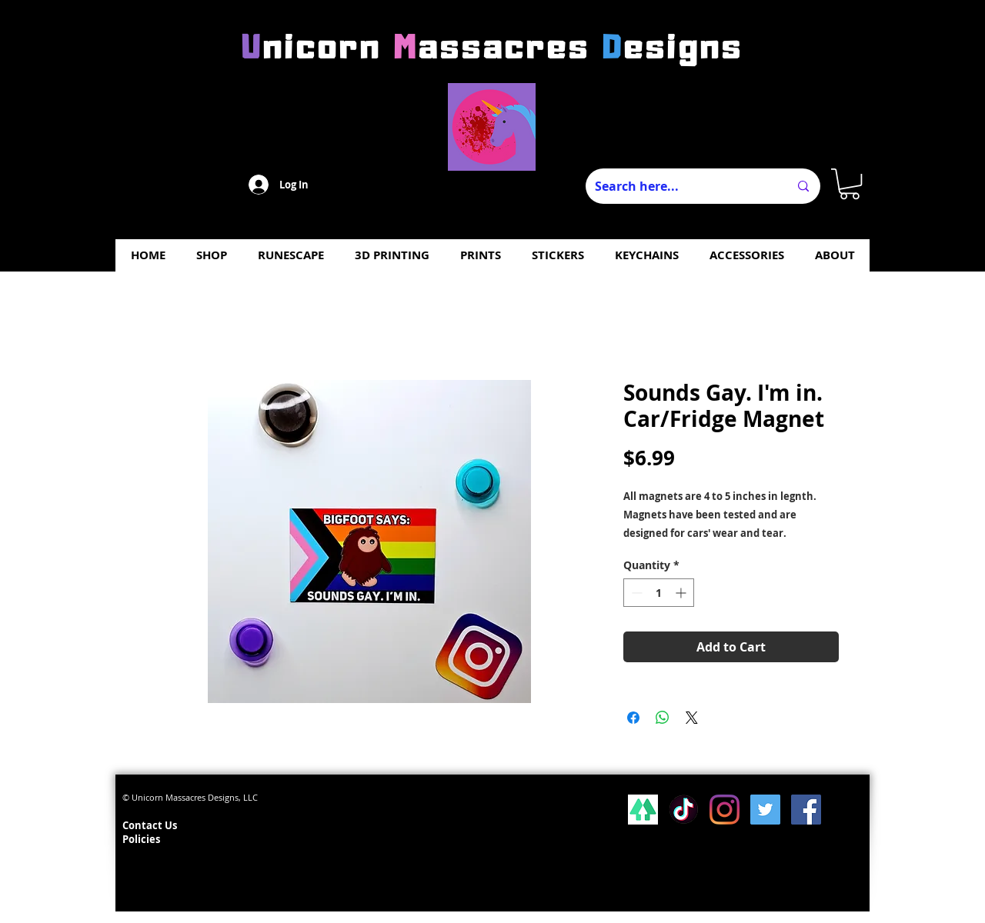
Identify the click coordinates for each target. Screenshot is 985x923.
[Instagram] (725, 810)
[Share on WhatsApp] (662, 717)
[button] (849, 183)
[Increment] (682, 592)
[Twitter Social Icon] (765, 810)
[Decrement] (635, 592)
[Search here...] (680, 186)
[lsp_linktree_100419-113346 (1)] (643, 810)
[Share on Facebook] (633, 717)
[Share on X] (692, 717)
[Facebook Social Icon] (806, 810)
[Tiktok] (684, 810)
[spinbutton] (659, 592)
